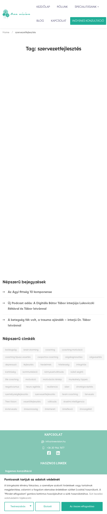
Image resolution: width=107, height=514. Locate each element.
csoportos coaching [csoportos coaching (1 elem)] (48, 357)
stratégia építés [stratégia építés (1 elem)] (84, 387)
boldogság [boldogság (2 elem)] (11, 350)
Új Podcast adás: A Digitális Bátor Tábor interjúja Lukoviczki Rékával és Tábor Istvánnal (51, 306)
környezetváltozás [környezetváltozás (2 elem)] (54, 372)
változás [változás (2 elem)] (52, 402)
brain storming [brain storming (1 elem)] (31, 350)
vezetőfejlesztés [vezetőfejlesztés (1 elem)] (32, 402)
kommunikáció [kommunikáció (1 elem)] (30, 372)
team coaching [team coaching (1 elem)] (70, 394)
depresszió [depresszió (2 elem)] (11, 365)
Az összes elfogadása (82, 506)
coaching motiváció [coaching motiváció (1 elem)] (72, 350)
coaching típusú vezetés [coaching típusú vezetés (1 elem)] (18, 357)
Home (6, 32)
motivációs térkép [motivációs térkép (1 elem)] (52, 379)
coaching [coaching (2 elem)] (50, 350)
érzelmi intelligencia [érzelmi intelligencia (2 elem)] (74, 402)
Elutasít (48, 506)
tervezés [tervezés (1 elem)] (89, 394)
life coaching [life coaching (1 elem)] (12, 379)
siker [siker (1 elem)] (67, 387)
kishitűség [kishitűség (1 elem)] (10, 372)
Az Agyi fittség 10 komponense (30, 292)
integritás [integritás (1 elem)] (81, 365)
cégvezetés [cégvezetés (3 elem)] (95, 357)
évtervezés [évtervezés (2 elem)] (11, 409)
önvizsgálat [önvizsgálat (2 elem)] (86, 409)
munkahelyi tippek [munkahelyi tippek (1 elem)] (78, 379)
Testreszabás (17, 506)
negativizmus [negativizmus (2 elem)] (12, 387)
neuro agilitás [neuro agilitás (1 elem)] (33, 387)
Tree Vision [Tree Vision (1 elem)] (10, 402)
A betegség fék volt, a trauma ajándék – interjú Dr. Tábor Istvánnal (49, 322)
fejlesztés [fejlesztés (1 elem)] (29, 365)
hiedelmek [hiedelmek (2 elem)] (45, 365)
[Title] (58, 453)
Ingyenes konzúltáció (18, 471)
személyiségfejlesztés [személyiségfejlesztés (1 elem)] (16, 394)
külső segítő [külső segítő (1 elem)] (77, 372)
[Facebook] (49, 453)
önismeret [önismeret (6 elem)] (50, 409)
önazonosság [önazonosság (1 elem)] (31, 409)
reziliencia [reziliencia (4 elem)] (52, 387)
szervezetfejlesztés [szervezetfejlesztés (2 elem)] (45, 394)
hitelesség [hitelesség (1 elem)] (63, 365)
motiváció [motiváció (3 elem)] (30, 379)
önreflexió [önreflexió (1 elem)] (67, 409)
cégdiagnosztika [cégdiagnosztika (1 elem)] (73, 357)
